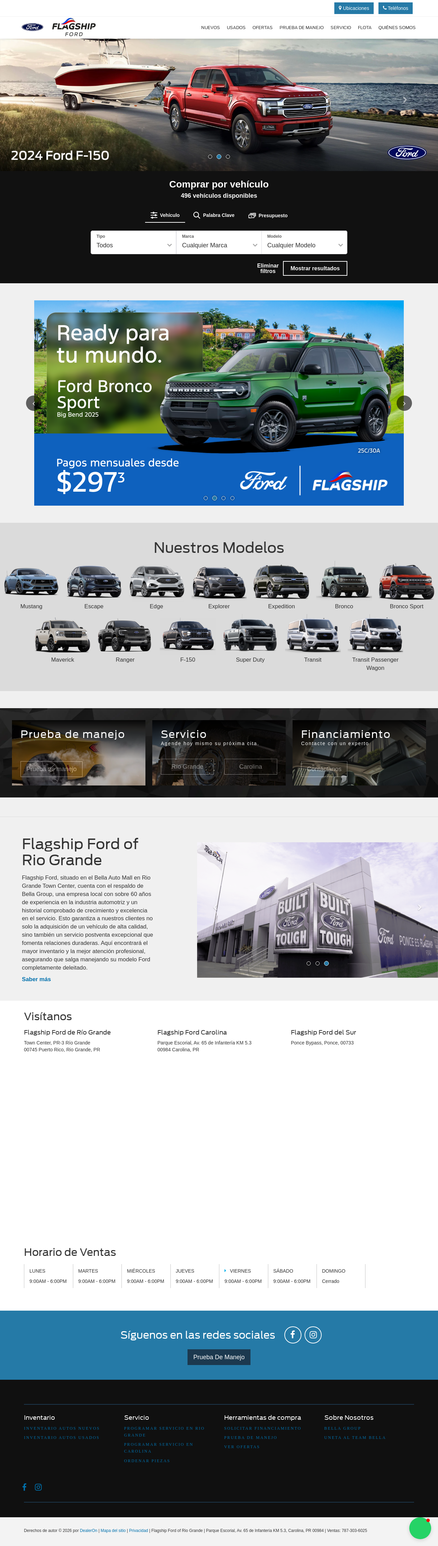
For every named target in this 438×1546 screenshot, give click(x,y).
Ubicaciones (354, 8)
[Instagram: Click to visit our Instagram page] (313, 1333)
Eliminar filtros (268, 268)
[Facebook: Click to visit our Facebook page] (292, 1333)
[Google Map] (219, 1150)
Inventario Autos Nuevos (62, 1427)
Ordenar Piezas (147, 1459)
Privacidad (138, 1529)
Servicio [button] (341, 27)
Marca (188, 236)
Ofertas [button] (263, 27)
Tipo (100, 236)
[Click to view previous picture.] (41, 402)
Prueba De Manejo (219, 1356)
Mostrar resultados (315, 268)
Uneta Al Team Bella (355, 1436)
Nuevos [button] (210, 27)
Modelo (274, 236)
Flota (365, 27)
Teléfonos (396, 8)
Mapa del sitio (113, 1529)
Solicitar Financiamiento (262, 1427)
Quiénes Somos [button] (397, 27)
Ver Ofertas (242, 1445)
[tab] (165, 215)
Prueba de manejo (302, 27)
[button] (33, 133)
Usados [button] (236, 27)
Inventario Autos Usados (62, 1436)
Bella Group (342, 1427)
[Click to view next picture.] (396, 402)
